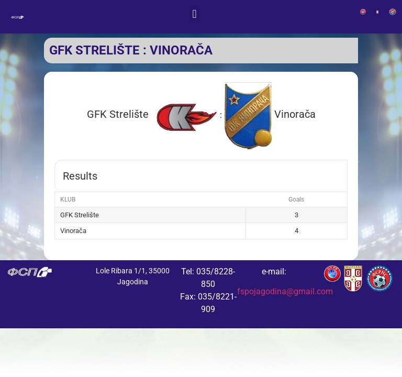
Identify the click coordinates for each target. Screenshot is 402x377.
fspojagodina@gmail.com (285, 291)
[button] (194, 14)
